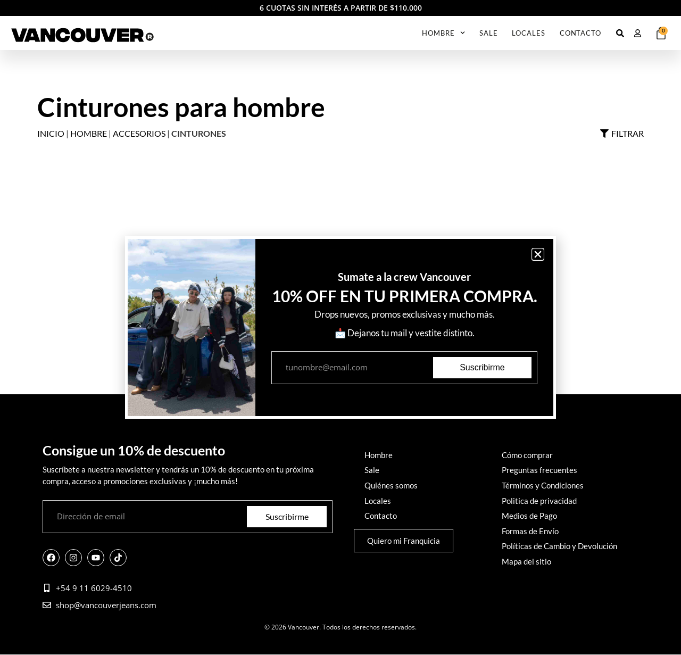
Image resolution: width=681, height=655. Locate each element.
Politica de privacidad (539, 500)
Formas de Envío (530, 530)
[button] (538, 254)
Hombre (443, 32)
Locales (528, 33)
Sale (371, 470)
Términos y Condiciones (543, 485)
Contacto (580, 33)
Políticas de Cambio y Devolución (559, 545)
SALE (488, 33)
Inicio (50, 133)
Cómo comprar (527, 455)
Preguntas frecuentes (539, 470)
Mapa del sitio (526, 560)
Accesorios (139, 133)
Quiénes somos (391, 485)
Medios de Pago (529, 515)
